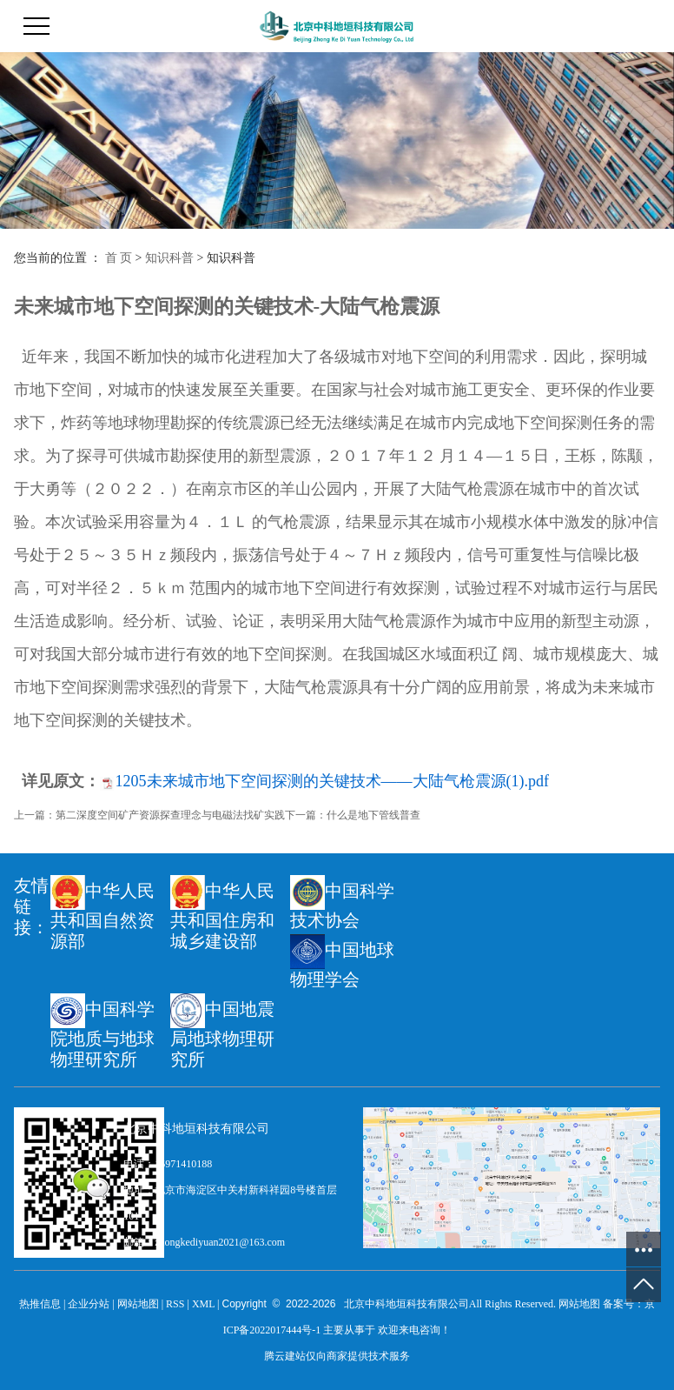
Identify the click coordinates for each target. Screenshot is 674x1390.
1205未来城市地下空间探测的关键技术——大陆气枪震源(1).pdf (332, 781)
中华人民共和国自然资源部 (102, 913)
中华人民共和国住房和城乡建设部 (222, 913)
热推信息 (40, 1304)
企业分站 (88, 1304)
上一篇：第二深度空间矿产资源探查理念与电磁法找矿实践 (149, 815)
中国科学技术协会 (342, 902)
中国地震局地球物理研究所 (222, 1031)
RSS (175, 1304)
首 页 (119, 257)
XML (203, 1304)
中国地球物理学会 (342, 961)
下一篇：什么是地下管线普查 (352, 815)
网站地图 (138, 1304)
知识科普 (169, 257)
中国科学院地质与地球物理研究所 (102, 1031)
